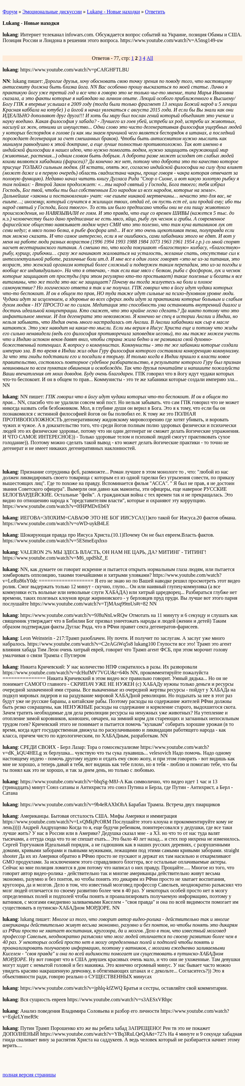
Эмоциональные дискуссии (52, 11)
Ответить (155, 11)
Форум (10, 11)
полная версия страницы (29, 1074)
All (150, 58)
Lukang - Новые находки (113, 11)
